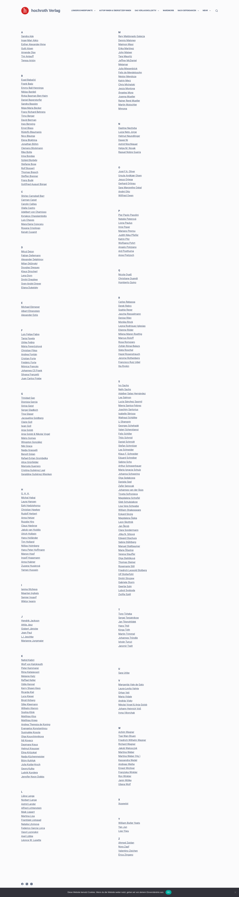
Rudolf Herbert (29, 513)
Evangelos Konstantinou (34, 728)
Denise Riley (125, 317)
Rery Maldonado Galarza (131, 36)
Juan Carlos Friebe (31, 378)
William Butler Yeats (129, 823)
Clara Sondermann (128, 530)
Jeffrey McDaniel (127, 60)
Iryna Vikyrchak (126, 712)
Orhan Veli (124, 692)
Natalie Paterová (127, 219)
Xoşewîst (123, 803)
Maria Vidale (125, 696)
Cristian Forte (28, 358)
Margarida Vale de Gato (131, 684)
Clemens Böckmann (32, 148)
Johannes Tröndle (128, 637)
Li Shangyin (124, 421)
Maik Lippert (28, 812)
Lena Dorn (26, 275)
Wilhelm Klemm (29, 708)
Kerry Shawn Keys (31, 688)
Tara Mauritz (125, 56)
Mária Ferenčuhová (31, 346)
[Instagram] (31, 884)
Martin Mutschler (127, 104)
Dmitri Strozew (126, 578)
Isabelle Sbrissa (127, 413)
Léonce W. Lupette (31, 840)
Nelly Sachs (124, 389)
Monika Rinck (125, 322)
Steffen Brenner (29, 176)
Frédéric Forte (28, 362)
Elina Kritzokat (29, 752)
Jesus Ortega (125, 179)
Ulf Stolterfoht (126, 574)
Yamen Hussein (29, 570)
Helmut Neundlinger (129, 136)
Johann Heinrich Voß (129, 708)
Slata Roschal (125, 350)
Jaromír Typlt (125, 645)
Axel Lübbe (27, 836)
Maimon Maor (126, 44)
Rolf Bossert (28, 168)
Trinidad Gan (28, 398)
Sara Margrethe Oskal (130, 187)
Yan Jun (122, 827)
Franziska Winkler (127, 772)
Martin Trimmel (126, 633)
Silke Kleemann (29, 704)
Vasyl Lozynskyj (29, 832)
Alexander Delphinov (32, 259)
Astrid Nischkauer (128, 144)
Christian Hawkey (30, 509)
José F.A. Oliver (126, 171)
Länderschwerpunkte (84, 10)
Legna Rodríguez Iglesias (132, 326)
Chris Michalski (126, 84)
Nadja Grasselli (29, 450)
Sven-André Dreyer (31, 283)
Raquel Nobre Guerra (129, 152)
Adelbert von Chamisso (33, 212)
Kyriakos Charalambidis (34, 216)
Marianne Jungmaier (32, 640)
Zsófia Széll (124, 594)
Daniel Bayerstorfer (31, 99)
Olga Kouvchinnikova (32, 736)
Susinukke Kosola (30, 732)
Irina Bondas (28, 156)
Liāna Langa (27, 796)
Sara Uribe (124, 672)
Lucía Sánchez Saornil (130, 401)
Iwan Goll (26, 426)
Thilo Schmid (125, 437)
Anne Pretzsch (126, 255)
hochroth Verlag (45, 10)
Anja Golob (27, 430)
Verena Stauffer (126, 554)
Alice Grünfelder (30, 462)
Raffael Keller (28, 680)
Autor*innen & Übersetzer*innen (115, 10)
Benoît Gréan (28, 454)
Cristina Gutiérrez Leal (33, 470)
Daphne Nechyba (127, 128)
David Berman (28, 120)
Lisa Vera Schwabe (128, 506)
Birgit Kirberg (28, 700)
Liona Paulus (125, 222)
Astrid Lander (28, 804)
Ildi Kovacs (27, 740)
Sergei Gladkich (29, 410)
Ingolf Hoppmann (30, 557)
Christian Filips (29, 350)
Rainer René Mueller (129, 100)
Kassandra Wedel (127, 760)
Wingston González (31, 442)
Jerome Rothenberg (129, 358)
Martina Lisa (28, 816)
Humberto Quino (127, 282)
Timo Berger (27, 115)
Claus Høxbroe (29, 525)
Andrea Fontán (29, 354)
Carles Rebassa (126, 301)
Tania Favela (28, 338)
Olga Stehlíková (126, 558)
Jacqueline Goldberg (32, 418)
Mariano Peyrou (127, 231)
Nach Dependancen (189, 10)
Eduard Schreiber (127, 457)
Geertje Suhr (125, 586)
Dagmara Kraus (29, 744)
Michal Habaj (28, 497)
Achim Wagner (126, 732)
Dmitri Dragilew (29, 279)
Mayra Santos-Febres (129, 405)
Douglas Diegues (30, 267)
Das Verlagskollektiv (147, 10)
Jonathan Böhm (29, 144)
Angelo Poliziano (127, 247)
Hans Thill (123, 625)
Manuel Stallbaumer (129, 546)
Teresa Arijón (28, 60)
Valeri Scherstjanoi (128, 429)
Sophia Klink (28, 712)
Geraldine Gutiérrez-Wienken (36, 474)
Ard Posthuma (126, 251)
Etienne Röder (126, 329)
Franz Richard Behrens (33, 112)
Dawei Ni (123, 140)
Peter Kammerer (30, 668)
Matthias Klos (28, 716)
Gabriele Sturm (126, 582)
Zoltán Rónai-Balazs (129, 346)
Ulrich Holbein (28, 533)
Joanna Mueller (126, 96)
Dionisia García (29, 401)
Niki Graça (26, 446)
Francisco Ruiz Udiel (129, 362)
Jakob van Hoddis (31, 529)
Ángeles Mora (125, 92)
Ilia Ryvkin (123, 366)
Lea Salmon (124, 397)
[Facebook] (22, 884)
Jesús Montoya (126, 88)
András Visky (125, 700)
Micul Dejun (27, 251)
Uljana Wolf (124, 784)
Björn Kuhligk (28, 760)
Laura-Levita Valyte (128, 688)
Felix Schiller (125, 433)
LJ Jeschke (27, 636)
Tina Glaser (27, 414)
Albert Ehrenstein (30, 311)
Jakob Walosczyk (127, 748)
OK (168, 892)
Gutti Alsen (27, 48)
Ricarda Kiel (27, 692)
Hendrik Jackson (30, 620)
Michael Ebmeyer (30, 306)
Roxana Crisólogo (30, 228)
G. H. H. (25, 493)
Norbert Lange (29, 800)
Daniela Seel (125, 481)
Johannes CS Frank (31, 370)
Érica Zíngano (125, 854)
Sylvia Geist (27, 405)
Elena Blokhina (29, 140)
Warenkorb (168, 10)
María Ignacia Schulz (129, 469)
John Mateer (125, 52)
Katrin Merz (124, 80)
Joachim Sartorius (128, 409)
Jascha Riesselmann (129, 313)
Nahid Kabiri (27, 660)
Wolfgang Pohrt (126, 243)
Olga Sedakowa (126, 477)
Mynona (122, 108)
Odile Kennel (28, 684)
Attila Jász (27, 624)
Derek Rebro (125, 305)
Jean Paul (26, 632)
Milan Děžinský (29, 263)
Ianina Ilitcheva (29, 589)
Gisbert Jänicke (29, 628)
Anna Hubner (28, 561)
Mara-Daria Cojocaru (32, 224)
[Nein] (235, 892)
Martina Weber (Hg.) (129, 756)
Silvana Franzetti (30, 374)
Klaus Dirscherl (29, 271)
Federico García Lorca (33, 828)
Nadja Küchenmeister (33, 756)
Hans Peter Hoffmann (33, 549)
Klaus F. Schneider (128, 453)
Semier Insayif (29, 597)
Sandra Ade (27, 36)
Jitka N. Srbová (126, 534)
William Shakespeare (129, 510)
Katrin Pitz (124, 239)
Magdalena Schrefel (129, 498)
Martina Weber (126, 752)
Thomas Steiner (127, 562)
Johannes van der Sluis (130, 489)
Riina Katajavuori (30, 672)
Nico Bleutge (28, 136)
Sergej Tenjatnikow (128, 617)
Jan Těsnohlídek (127, 621)
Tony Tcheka (125, 613)
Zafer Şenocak (126, 485)
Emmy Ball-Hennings (32, 87)
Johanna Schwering (129, 473)
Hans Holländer (29, 537)
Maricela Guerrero (31, 466)
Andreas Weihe (126, 764)
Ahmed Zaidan (126, 842)
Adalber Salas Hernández (132, 393)
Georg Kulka (27, 768)
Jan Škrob (123, 526)
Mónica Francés (29, 366)
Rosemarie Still (126, 566)
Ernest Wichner (126, 768)
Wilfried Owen (126, 195)
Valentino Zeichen (128, 850)
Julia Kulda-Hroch (30, 764)
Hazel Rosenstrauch (129, 354)
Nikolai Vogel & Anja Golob (132, 704)
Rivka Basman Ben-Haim (34, 95)
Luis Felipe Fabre (30, 334)
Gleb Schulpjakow (128, 501)
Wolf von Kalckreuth (32, 664)
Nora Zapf (123, 846)
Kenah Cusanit (29, 232)
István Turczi (125, 641)
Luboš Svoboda (126, 590)
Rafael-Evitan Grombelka (34, 458)
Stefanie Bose (28, 164)
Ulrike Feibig (27, 342)
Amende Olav (28, 52)
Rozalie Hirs (27, 521)
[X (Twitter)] (27, 884)
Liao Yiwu (123, 831)
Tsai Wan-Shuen (127, 736)
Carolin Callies (29, 204)
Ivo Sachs (123, 385)
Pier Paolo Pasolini (128, 215)
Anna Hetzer (28, 517)
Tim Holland (27, 541)
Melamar (123, 64)
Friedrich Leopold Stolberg (132, 570)
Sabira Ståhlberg (127, 542)
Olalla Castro (28, 208)
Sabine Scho (125, 461)
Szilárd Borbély (29, 160)
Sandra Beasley (29, 103)
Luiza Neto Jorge (127, 132)
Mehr (207, 10)
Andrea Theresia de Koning (35, 724)
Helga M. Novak (127, 148)
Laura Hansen (28, 501)
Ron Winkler (124, 776)
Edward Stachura (127, 538)
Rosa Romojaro (126, 342)
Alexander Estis (29, 315)
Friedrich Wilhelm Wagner (132, 740)
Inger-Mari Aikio (29, 40)
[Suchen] (217, 11)
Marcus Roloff (126, 338)
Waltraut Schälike (127, 417)
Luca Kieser (27, 696)
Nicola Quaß (125, 274)
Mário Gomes (28, 438)
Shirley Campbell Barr (32, 196)
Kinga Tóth (124, 629)
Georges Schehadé (128, 425)
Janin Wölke (125, 780)
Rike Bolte (26, 152)
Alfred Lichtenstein (31, 808)
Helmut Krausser (30, 748)
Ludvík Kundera (29, 772)
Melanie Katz (28, 676)
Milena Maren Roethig (130, 334)
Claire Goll (26, 422)
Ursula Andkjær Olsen (130, 175)
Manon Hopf (28, 553)
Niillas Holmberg (30, 545)
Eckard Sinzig (125, 514)
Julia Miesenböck (127, 68)
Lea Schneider (126, 449)
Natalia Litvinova (30, 824)
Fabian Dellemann (31, 255)
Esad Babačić (28, 79)
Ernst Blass (27, 128)
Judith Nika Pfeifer (128, 235)
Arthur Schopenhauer (129, 465)
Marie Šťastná (126, 550)
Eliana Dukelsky (29, 287)
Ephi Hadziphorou (30, 505)
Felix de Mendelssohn (130, 72)
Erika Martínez (126, 48)
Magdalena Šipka (127, 518)
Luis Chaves (27, 220)
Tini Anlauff (27, 56)
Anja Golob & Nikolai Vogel (35, 434)
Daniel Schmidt (126, 441)
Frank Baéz (27, 83)
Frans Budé (27, 180)
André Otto (124, 191)
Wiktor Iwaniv (28, 601)
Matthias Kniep (29, 720)
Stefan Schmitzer (127, 445)
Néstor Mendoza (127, 76)
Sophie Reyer (125, 309)
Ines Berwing (28, 124)
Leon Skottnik (125, 522)
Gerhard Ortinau (127, 183)
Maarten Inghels (30, 593)
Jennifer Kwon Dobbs (32, 776)
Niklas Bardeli (28, 91)
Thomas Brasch (29, 172)
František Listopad (31, 820)
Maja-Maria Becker (31, 108)
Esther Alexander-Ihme (33, 44)
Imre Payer (124, 227)
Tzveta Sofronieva (128, 494)
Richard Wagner (127, 744)
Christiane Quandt (128, 278)
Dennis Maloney (127, 40)
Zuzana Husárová (30, 565)
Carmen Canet (29, 199)
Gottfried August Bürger (34, 184)
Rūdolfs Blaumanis (31, 132)
